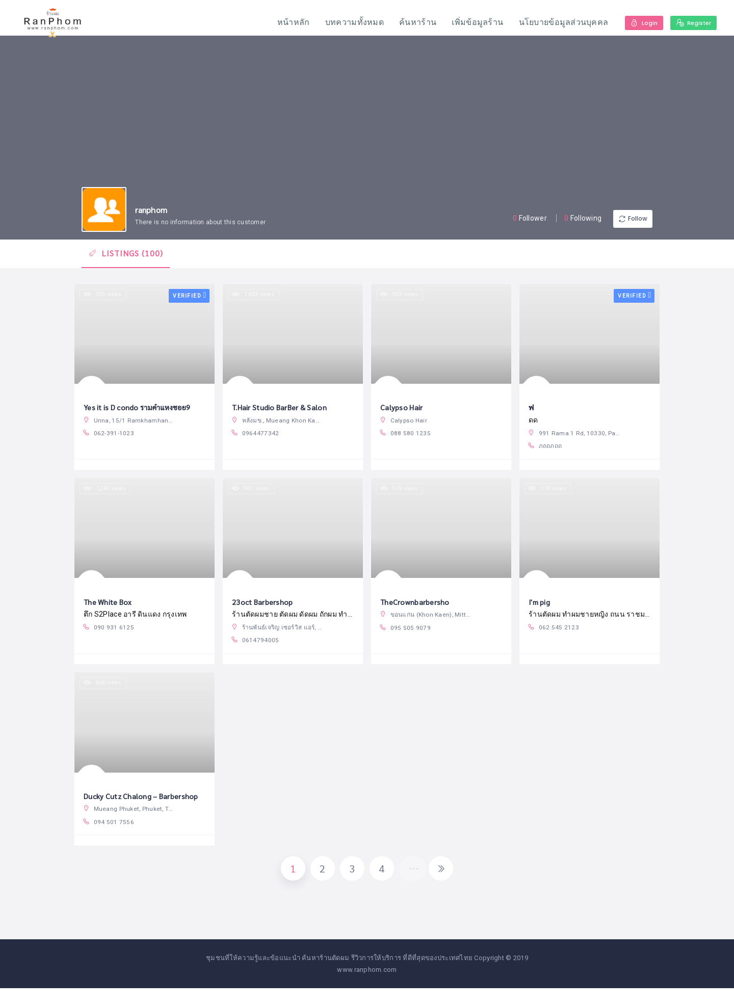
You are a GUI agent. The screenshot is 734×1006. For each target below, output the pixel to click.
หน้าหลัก (288, 22)
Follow (622, 219)
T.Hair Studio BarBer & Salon (283, 412)
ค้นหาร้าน (412, 22)
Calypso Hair (402, 412)
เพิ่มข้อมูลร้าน (472, 22)
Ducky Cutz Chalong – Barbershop (146, 807)
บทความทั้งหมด (349, 22)
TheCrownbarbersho (417, 609)
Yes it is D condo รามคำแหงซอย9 (143, 412)
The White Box (111, 609)
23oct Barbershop (265, 609)
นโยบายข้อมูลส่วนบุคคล (558, 22)
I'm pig (541, 609)
